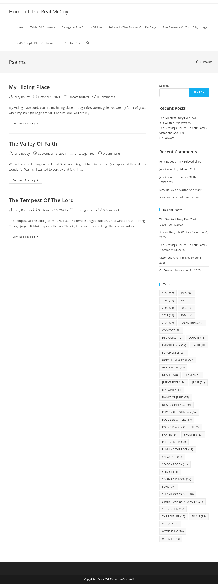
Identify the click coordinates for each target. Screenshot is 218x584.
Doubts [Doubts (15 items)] (197, 338)
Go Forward (167, 138)
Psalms (207, 62)
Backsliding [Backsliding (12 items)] (192, 323)
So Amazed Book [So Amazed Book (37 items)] (176, 479)
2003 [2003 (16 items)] (186, 308)
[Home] (197, 62)
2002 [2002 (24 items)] (168, 308)
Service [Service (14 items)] (170, 472)
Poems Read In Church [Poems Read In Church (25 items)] (181, 427)
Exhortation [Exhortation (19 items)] (174, 345)
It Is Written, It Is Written (175, 123)
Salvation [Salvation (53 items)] (172, 457)
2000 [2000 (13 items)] (168, 300)
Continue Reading (27, 124)
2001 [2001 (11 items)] (186, 300)
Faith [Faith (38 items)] (199, 345)
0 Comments (106, 97)
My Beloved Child (190, 161)
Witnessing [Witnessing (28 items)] (173, 531)
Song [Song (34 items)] (168, 486)
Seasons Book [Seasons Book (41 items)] (175, 464)
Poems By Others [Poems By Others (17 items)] (177, 419)
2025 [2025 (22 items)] (168, 323)
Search (164, 86)
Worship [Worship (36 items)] (171, 539)
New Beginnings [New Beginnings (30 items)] (176, 405)
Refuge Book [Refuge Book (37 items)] (174, 442)
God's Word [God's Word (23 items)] (173, 367)
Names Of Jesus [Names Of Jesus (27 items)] (175, 397)
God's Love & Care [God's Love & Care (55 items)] (177, 360)
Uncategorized (79, 97)
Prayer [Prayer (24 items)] (169, 434)
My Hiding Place (29, 86)
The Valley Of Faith (33, 143)
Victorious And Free (172, 133)
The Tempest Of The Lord (41, 200)
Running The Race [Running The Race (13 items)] (177, 449)
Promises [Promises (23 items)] (193, 434)
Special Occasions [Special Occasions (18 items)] (178, 494)
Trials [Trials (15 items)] (199, 516)
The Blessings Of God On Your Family (183, 128)
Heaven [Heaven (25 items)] (192, 375)
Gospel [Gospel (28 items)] (170, 375)
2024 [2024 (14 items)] (186, 315)
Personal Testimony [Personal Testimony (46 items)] (179, 412)
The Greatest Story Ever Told (177, 118)
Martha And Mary (190, 190)
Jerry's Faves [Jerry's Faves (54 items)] (173, 382)
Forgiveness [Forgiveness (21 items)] (173, 352)
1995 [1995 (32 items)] (186, 293)
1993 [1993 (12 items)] (168, 293)
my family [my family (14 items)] (172, 390)
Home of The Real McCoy (38, 11)
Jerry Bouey (22, 97)
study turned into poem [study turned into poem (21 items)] (182, 501)
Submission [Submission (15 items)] (173, 509)
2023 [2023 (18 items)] (168, 315)
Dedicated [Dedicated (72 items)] (172, 338)
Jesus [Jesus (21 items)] (198, 382)
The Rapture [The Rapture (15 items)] (173, 516)
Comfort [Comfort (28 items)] (171, 330)
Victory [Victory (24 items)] (170, 524)
